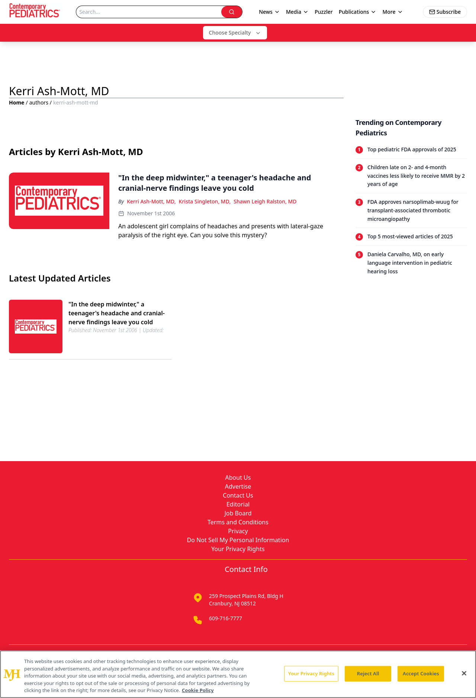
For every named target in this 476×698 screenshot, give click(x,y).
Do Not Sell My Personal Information (238, 540)
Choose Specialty (235, 32)
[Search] (148, 12)
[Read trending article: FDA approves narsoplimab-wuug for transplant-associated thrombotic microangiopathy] (411, 210)
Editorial (238, 504)
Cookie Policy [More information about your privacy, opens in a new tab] (198, 690)
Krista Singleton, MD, (205, 201)
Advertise (238, 486)
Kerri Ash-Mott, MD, (151, 201)
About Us (238, 477)
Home (16, 102)
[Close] (464, 673)
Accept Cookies (421, 673)
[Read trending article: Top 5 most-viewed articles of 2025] (411, 236)
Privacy (238, 531)
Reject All (368, 673)
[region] (238, 674)
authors (38, 102)
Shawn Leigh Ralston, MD (265, 201)
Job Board (237, 513)
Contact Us (238, 495)
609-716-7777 (225, 618)
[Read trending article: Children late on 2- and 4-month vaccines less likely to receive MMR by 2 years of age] (411, 175)
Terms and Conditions (238, 522)
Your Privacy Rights (237, 549)
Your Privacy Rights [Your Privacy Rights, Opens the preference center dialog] (311, 673)
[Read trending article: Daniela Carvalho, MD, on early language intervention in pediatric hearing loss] (411, 262)
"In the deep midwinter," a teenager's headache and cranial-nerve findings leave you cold (116, 313)
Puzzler (323, 11)
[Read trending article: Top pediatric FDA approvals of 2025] (411, 149)
